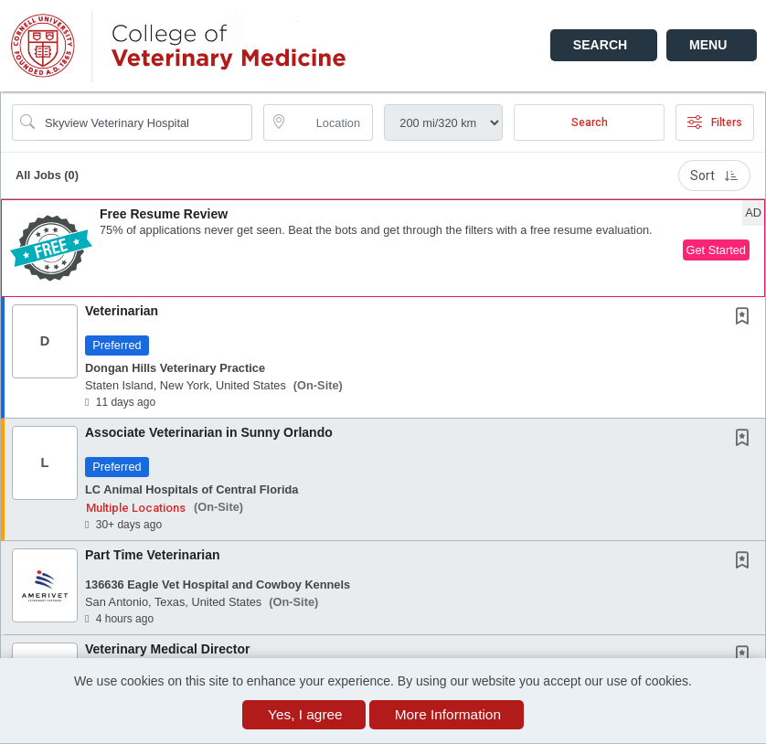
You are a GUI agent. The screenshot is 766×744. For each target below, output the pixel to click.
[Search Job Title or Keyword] (144, 122)
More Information (448, 714)
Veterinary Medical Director (167, 649)
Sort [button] (714, 175)
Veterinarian (121, 310)
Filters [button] (714, 122)
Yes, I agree (305, 714)
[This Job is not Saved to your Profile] (746, 318)
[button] (711, 45)
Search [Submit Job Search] (589, 122)
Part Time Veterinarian (152, 554)
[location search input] (331, 122)
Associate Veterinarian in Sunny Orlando (209, 432)
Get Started (716, 250)
